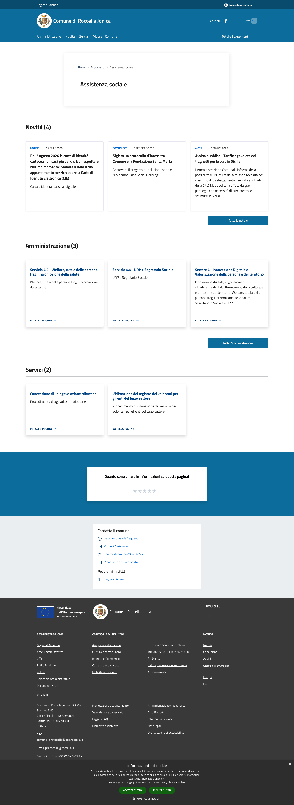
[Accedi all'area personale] (238, 5)
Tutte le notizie (238, 220)
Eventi (207, 684)
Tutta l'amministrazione (238, 343)
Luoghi (207, 677)
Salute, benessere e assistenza (167, 665)
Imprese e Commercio (106, 658)
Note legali (154, 725)
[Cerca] (252, 20)
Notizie (34, 148)
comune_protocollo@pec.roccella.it (60, 739)
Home (82, 67)
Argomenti (97, 67)
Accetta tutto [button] (132, 790)
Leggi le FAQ (100, 719)
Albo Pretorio (156, 712)
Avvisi (199, 148)
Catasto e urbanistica (105, 665)
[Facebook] (219, 20)
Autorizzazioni (157, 672)
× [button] (289, 764)
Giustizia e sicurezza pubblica (166, 645)
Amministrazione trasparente (166, 705)
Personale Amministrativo (53, 679)
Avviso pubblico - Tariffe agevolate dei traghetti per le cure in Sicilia (225, 158)
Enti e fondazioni (47, 665)
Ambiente (154, 658)
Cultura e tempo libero (106, 652)
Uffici (40, 658)
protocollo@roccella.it (59, 748)
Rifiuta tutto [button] (162, 790)
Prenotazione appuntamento (110, 705)
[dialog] (147, 782)
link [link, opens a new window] (183, 782)
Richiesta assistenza (105, 725)
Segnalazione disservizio (107, 712)
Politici (41, 672)
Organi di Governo (48, 645)
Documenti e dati (47, 685)
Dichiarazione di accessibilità (166, 732)
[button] (147, 799)
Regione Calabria (47, 5)
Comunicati (120, 148)
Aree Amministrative (50, 652)
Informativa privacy (160, 719)
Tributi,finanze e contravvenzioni (169, 651)
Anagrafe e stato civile (106, 645)
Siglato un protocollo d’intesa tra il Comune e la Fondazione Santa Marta (142, 158)
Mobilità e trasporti (104, 672)
